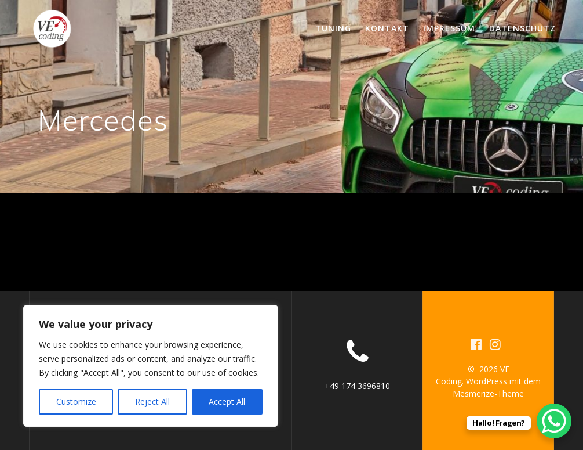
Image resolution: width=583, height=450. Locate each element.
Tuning (333, 28)
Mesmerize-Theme (488, 393)
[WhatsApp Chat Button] (554, 421)
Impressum (449, 28)
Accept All (227, 401)
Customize (76, 401)
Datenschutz (522, 28)
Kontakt (387, 28)
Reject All (152, 401)
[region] (150, 366)
